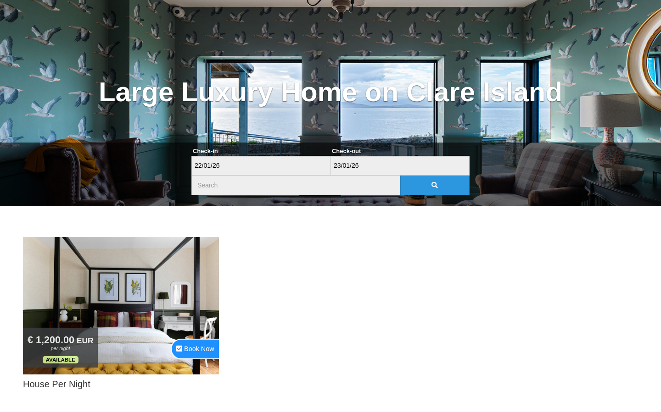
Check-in (205, 151)
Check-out (346, 151)
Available (60, 360)
